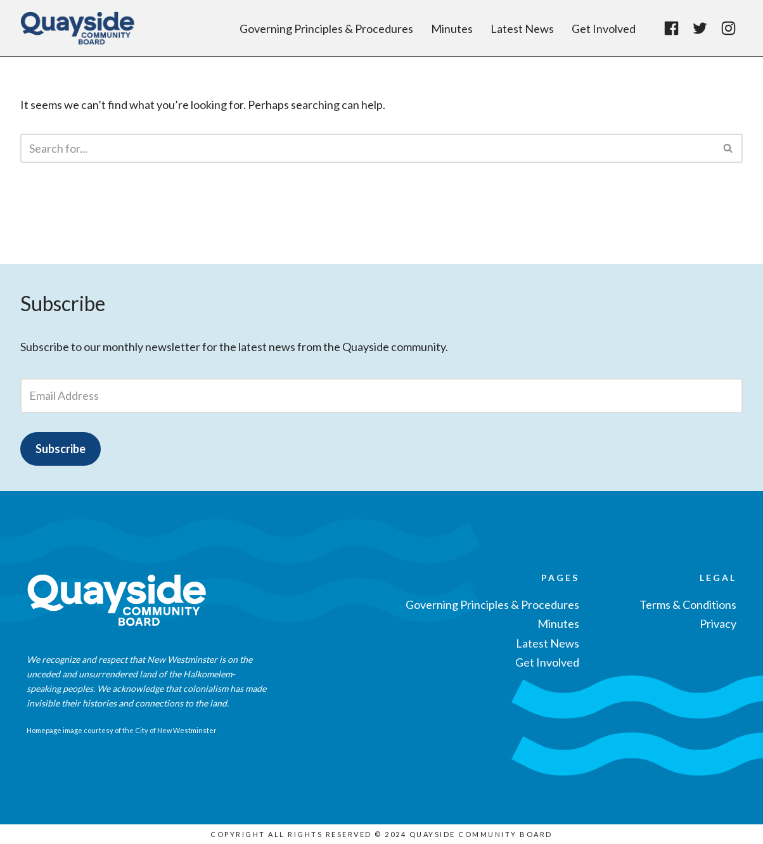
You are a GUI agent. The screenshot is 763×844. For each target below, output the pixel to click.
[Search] (367, 148)
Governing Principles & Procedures (326, 28)
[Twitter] (700, 28)
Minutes (452, 28)
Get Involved (604, 28)
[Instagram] (728, 28)
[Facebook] (671, 28)
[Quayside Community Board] (80, 28)
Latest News (522, 28)
